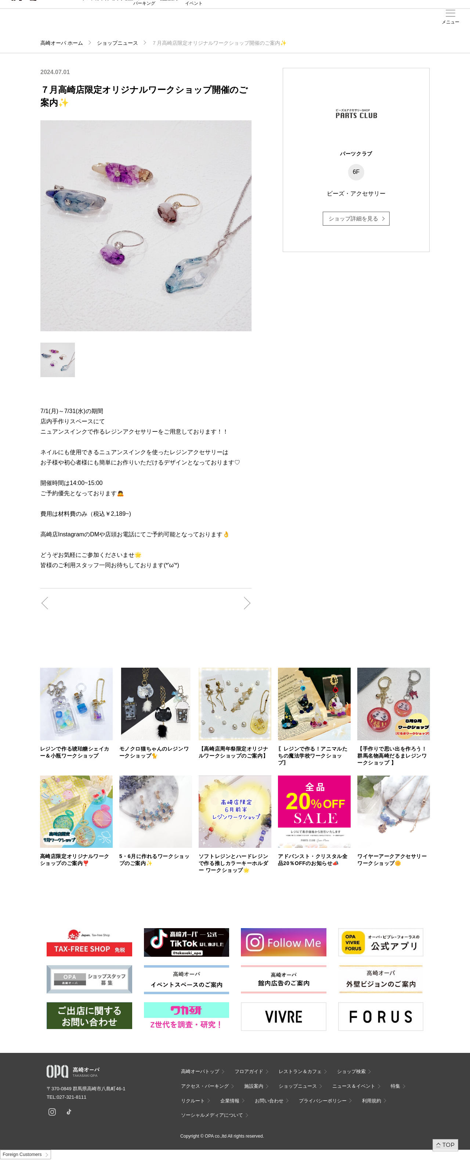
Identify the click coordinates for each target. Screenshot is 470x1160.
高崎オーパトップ (200, 1071)
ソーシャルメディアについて (212, 1115)
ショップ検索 (120, 22)
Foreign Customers (22, 1154)
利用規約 (371, 1101)
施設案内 (169, 22)
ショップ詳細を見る (353, 218)
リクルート (193, 1101)
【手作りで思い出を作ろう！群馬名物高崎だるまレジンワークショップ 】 (392, 756)
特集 (395, 1086)
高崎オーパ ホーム (61, 43)
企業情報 (229, 1101)
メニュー (450, 22)
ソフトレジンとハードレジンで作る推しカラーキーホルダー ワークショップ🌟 (233, 863)
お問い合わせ (269, 1101)
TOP (448, 1144)
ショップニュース (117, 43)
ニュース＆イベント (194, 24)
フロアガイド (95, 22)
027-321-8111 (74, 1097)
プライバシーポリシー (323, 1101)
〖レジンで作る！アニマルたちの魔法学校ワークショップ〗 (312, 756)
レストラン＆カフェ (300, 1071)
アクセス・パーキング (144, 24)
